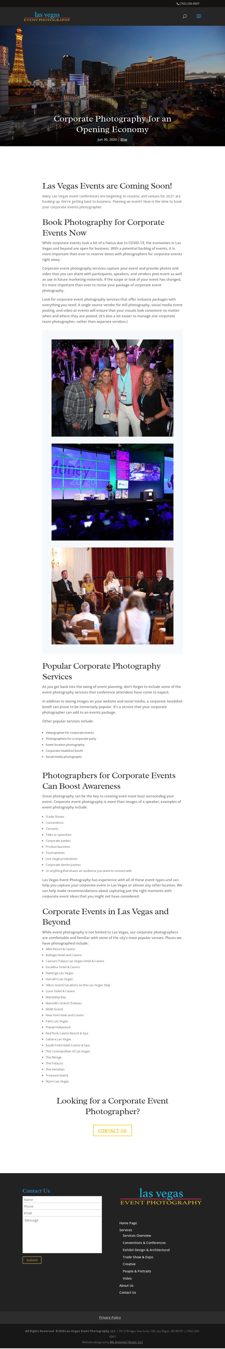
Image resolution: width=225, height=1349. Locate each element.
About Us (126, 1286)
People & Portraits (137, 1271)
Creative (129, 1264)
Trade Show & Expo (138, 1257)
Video (127, 1279)
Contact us (112, 1131)
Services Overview (137, 1236)
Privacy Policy (110, 1318)
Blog (124, 139)
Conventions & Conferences (144, 1243)
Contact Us (127, 1293)
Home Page (128, 1223)
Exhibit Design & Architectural (146, 1250)
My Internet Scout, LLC (126, 1343)
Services (125, 1230)
